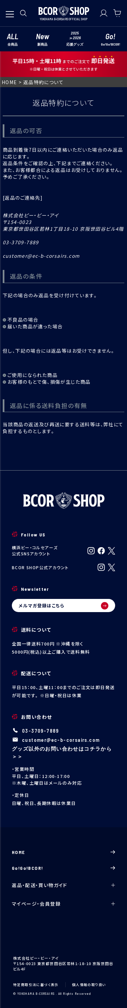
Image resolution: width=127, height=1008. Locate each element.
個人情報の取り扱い (89, 984)
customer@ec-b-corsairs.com (61, 740)
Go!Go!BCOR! (63, 868)
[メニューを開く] (10, 11)
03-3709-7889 (40, 731)
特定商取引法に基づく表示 (36, 984)
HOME (9, 82)
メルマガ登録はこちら (63, 605)
